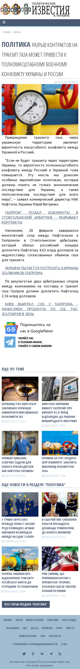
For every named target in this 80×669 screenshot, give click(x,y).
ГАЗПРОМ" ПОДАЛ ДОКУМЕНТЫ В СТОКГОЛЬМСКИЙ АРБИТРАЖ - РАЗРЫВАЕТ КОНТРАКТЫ (40, 217)
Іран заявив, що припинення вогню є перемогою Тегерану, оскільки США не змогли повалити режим (59, 582)
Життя (70, 628)
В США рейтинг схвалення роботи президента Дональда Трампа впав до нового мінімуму (59, 525)
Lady (42, 636)
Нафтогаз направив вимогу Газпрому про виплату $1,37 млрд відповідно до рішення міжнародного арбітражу (59, 412)
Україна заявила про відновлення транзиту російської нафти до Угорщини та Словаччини (20, 580)
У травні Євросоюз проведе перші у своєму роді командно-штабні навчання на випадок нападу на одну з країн (18, 528)
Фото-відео (69, 620)
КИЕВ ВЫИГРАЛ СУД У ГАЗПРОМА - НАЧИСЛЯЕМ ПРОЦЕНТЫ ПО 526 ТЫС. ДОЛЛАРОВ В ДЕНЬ (40, 309)
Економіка (12, 628)
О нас (64, 644)
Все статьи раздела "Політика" (25, 604)
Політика (16, 44)
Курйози (47, 628)
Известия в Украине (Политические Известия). (41, 661)
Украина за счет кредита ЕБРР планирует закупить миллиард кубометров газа (59, 464)
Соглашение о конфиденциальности (35, 644)
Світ (25, 628)
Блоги (19, 620)
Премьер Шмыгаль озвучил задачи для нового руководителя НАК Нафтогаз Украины (17, 464)
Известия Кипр (28, 636)
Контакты (55, 636)
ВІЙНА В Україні (35, 620)
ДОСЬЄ (34, 628)
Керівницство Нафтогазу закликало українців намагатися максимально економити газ (20, 410)
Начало (8, 620)
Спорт (59, 628)
